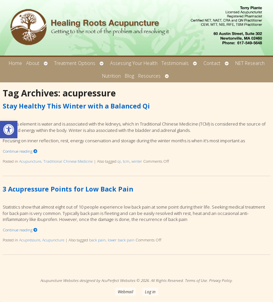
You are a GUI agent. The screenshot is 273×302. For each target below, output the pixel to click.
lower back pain (121, 239)
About (32, 63)
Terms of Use (196, 280)
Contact (211, 63)
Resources (149, 76)
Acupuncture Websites (59, 280)
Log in (150, 291)
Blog (129, 76)
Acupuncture (30, 161)
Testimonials (175, 63)
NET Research (250, 63)
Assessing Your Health (134, 63)
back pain (97, 239)
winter (136, 161)
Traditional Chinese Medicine (68, 161)
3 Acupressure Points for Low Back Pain (68, 189)
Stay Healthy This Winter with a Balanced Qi (76, 105)
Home (15, 63)
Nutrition (111, 76)
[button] (8, 129)
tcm (126, 161)
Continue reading (20, 151)
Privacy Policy (220, 280)
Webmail (125, 291)
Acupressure (29, 239)
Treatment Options (74, 63)
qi (119, 161)
